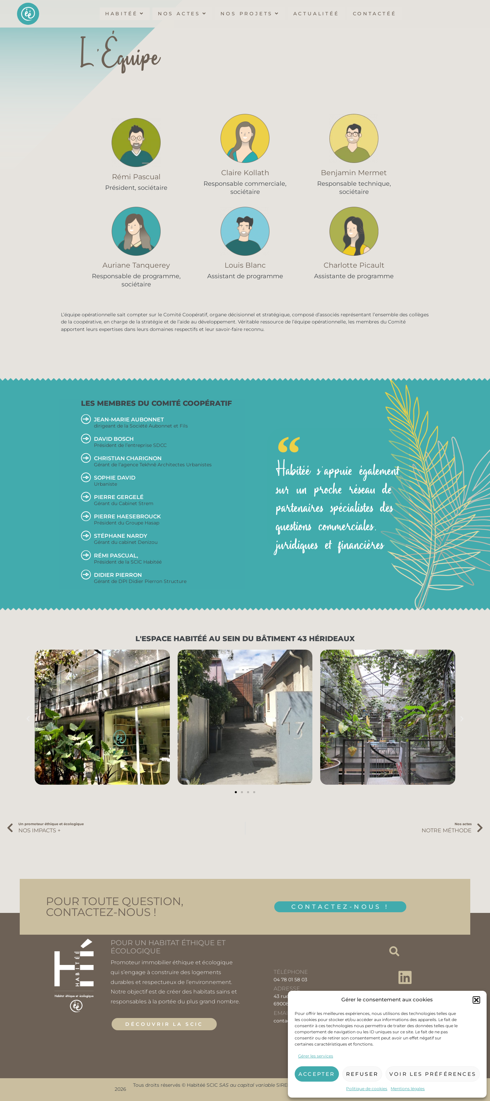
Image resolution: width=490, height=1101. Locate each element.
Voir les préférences (432, 1074)
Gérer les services (315, 1055)
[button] (476, 1000)
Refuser (362, 1074)
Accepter (316, 1074)
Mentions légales (408, 1088)
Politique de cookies (366, 1088)
